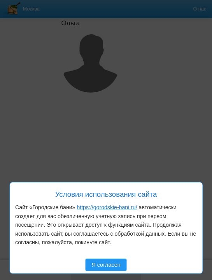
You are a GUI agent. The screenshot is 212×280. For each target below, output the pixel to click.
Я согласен (105, 265)
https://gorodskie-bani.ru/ (107, 207)
